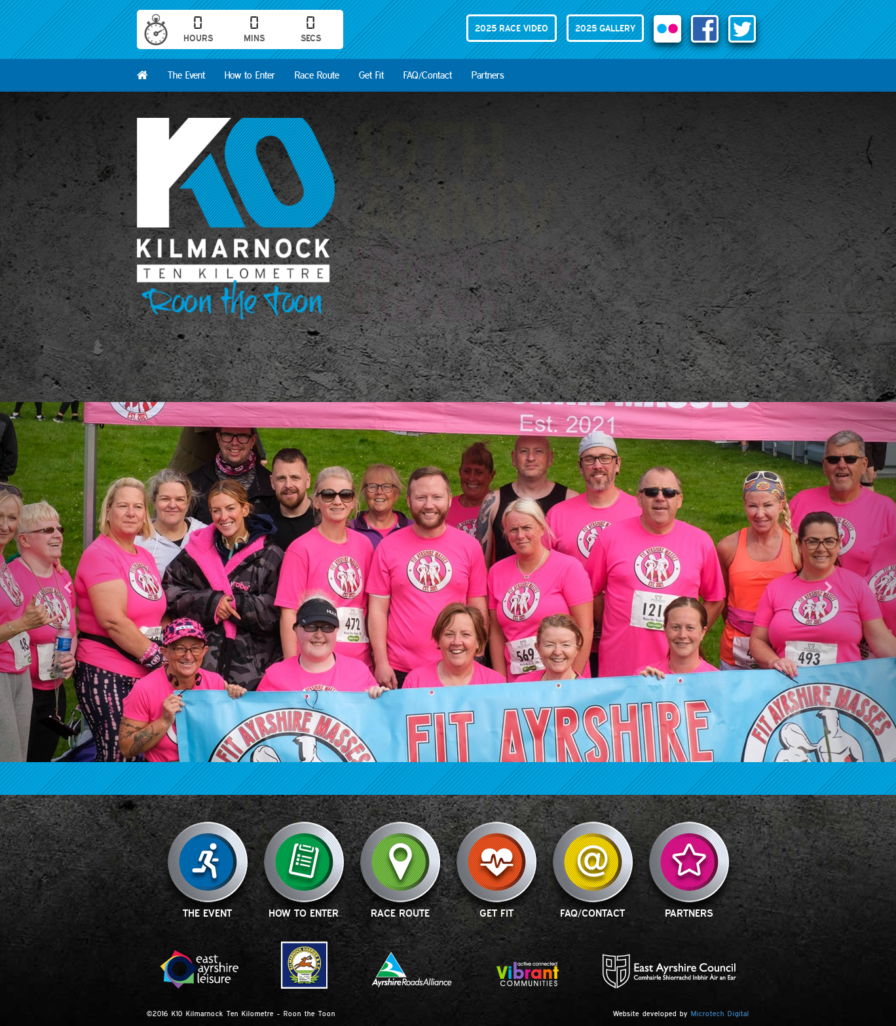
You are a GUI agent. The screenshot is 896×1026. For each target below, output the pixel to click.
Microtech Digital (720, 1013)
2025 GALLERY (605, 28)
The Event (186, 75)
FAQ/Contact (427, 75)
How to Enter (250, 75)
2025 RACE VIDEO (511, 28)
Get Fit (371, 75)
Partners (488, 75)
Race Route (317, 75)
